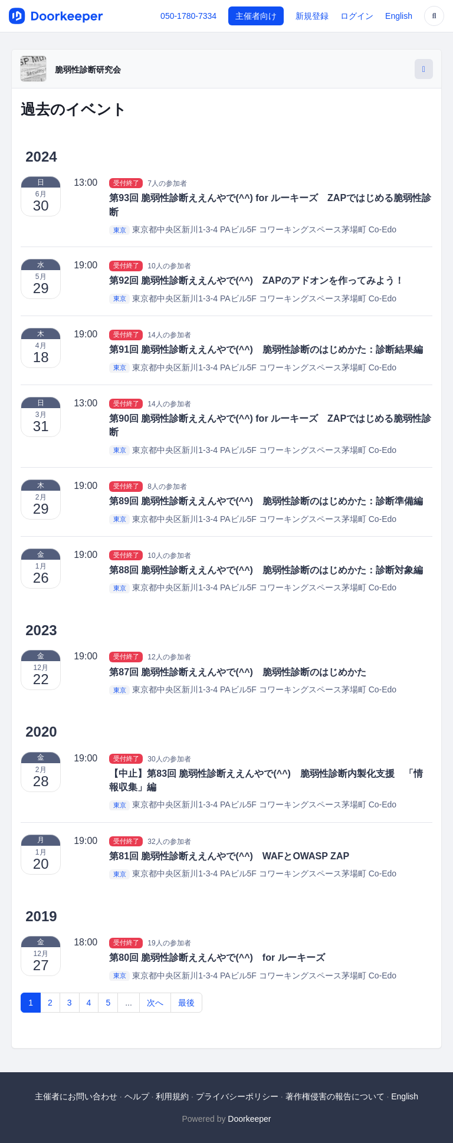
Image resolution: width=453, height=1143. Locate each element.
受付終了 (126, 182)
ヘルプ (136, 1096)
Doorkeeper (249, 1119)
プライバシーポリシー (237, 1096)
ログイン (356, 16)
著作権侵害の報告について (335, 1096)
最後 (186, 1002)
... (128, 1002)
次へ (155, 1002)
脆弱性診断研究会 (88, 69)
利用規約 (172, 1096)
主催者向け (256, 16)
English (398, 16)
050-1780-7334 (188, 16)
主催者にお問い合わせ (76, 1096)
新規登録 (312, 16)
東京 (119, 230)
